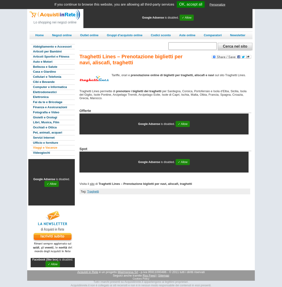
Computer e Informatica (50, 87)
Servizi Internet (44, 137)
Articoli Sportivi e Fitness (51, 56)
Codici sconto (161, 35)
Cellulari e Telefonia (47, 76)
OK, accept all (190, 4)
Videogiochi (41, 152)
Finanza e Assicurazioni (50, 107)
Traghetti (93, 191)
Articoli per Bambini (47, 51)
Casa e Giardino (44, 71)
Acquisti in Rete (87, 272)
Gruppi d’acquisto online (124, 35)
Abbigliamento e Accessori (52, 46)
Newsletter (238, 35)
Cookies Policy (141, 278)
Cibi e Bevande (44, 82)
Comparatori (213, 35)
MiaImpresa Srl (128, 272)
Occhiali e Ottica (45, 127)
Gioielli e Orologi (45, 117)
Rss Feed (149, 275)
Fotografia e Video (46, 112)
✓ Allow (186, 17)
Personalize (217, 4)
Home (39, 35)
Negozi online (62, 35)
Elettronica (41, 97)
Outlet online (89, 35)
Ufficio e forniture (45, 142)
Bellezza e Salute (45, 66)
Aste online (187, 35)
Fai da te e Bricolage (47, 102)
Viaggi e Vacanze (45, 147)
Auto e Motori (42, 61)
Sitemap (163, 275)
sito (92, 184)
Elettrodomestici (45, 92)
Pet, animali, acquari (47, 132)
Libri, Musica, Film (46, 122)
